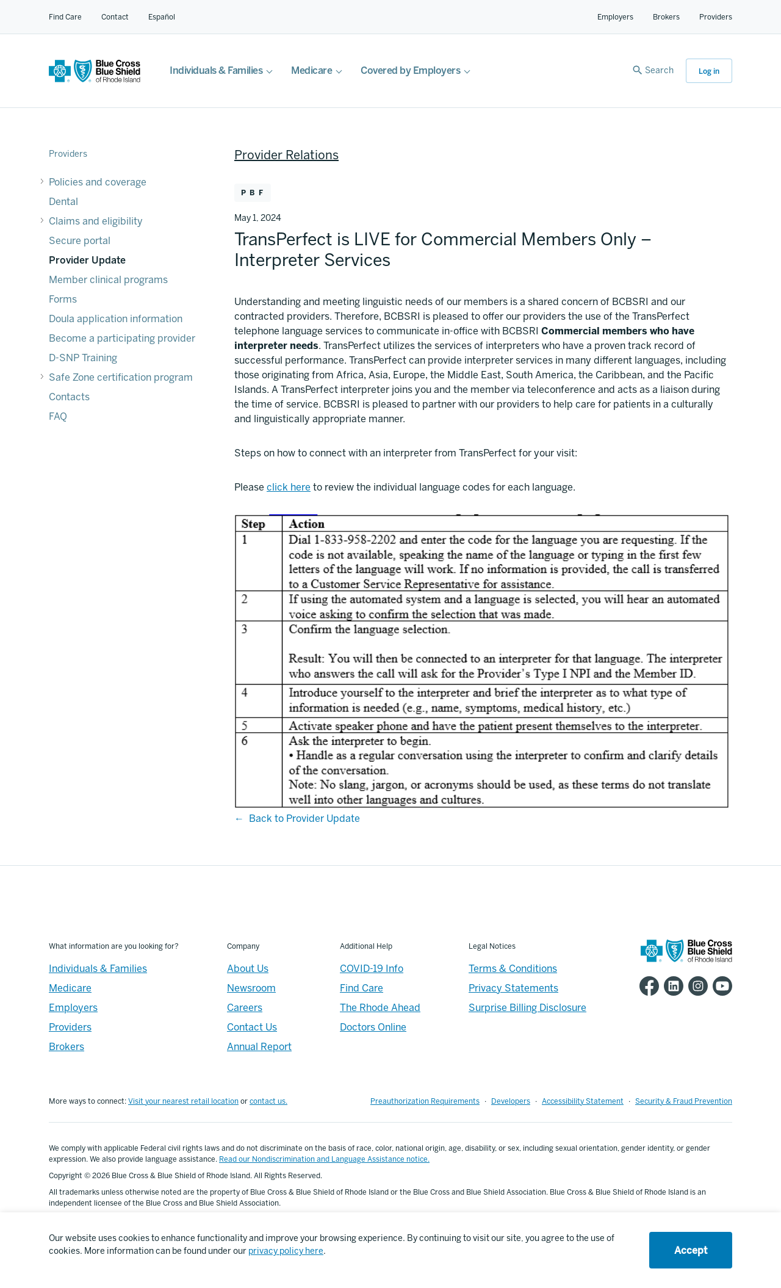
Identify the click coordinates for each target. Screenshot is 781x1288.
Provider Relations (286, 155)
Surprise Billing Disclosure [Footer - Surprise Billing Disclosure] (527, 1007)
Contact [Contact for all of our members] (115, 17)
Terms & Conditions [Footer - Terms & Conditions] (513, 968)
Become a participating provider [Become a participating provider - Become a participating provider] (122, 338)
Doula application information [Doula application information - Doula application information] (115, 319)
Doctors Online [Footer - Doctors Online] (373, 1027)
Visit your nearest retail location (183, 1101)
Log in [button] (709, 71)
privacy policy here (285, 1251)
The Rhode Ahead (380, 1007)
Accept (690, 1250)
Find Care (65, 17)
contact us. (268, 1101)
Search (659, 70)
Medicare (311, 70)
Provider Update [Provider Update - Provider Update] (87, 260)
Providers (715, 17)
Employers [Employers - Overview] (73, 1007)
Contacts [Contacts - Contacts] (69, 397)
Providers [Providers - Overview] (70, 1027)
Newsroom (251, 988)
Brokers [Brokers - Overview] (66, 1046)
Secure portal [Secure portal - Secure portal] (79, 240)
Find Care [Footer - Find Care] (361, 988)
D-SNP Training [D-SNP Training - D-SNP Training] (83, 358)
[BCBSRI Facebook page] (647, 986)
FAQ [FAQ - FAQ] (58, 416)
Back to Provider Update (304, 818)
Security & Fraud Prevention (683, 1101)
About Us (247, 968)
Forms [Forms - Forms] (63, 299)
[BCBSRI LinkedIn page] (671, 986)
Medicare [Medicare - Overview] (70, 988)
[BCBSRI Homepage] (94, 79)
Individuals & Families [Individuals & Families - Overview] (98, 968)
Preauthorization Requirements (425, 1101)
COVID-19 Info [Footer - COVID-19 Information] (371, 968)
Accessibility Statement (583, 1101)
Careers (244, 1007)
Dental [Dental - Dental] (63, 201)
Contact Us (252, 1027)
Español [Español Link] (161, 17)
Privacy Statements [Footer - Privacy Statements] (513, 988)
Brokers (666, 17)
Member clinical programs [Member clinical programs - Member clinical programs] (108, 280)
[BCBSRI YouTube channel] (720, 986)
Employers (615, 17)
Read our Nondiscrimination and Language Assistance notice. (324, 1159)
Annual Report (259, 1046)
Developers (510, 1101)
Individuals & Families (216, 70)
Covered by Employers (410, 70)
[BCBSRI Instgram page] (695, 986)
